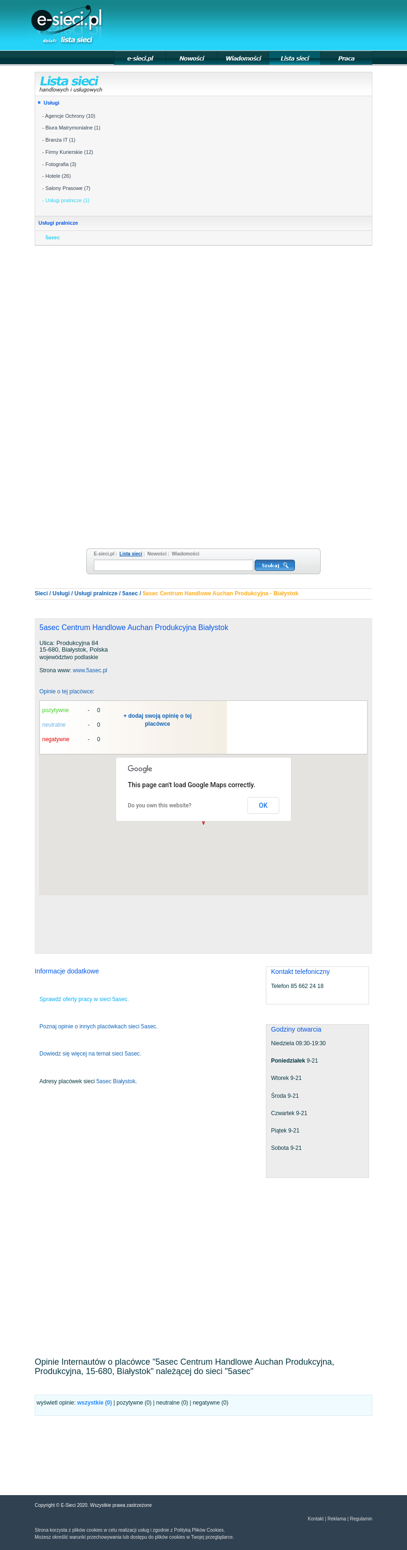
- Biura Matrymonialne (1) (71, 127)
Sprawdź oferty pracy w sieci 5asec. (84, 999)
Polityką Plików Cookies (199, 1530)
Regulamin (361, 1518)
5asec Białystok (115, 1081)
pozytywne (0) (134, 1402)
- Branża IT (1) (58, 140)
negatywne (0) (210, 1402)
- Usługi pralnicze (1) (66, 200)
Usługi (52, 103)
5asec (52, 237)
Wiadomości (185, 553)
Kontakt (316, 1518)
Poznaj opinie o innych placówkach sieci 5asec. (98, 1026)
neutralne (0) (172, 1402)
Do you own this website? (160, 805)
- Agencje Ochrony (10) (68, 116)
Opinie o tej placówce (66, 691)
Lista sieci (131, 553)
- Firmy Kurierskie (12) (67, 152)
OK (263, 805)
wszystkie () (94, 1402)
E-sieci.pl (104, 553)
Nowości (156, 553)
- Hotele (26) (56, 176)
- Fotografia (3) (59, 164)
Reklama (337, 1518)
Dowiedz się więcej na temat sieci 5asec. (90, 1053)
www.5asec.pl (90, 670)
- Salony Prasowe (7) (66, 188)
